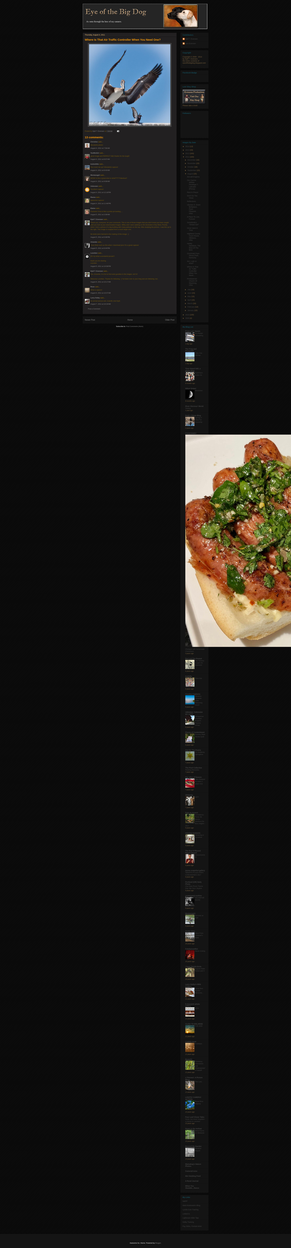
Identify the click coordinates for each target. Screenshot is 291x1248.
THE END (198, 1026)
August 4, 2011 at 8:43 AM (100, 170)
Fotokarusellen (191, 949)
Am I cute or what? (191, 262)
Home (130, 320)
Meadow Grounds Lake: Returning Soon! (198, 700)
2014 (187, 146)
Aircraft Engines (193, 177)
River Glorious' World (194, 406)
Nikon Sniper (190, 388)
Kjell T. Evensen (97, 219)
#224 (197, 1008)
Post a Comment (94, 309)
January (190, 310)
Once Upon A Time (192, 229)
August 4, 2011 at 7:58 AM (100, 148)
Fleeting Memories (192, 770)
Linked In (186, 1214)
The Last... (199, 1082)
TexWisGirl (95, 153)
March (190, 303)
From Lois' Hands (192, 331)
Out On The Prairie (193, 750)
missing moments (192, 833)
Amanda (94, 242)
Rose (93, 287)
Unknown (94, 186)
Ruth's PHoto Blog (193, 416)
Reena (93, 197)
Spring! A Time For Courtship (198, 420)
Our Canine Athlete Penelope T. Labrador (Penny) (192, 184)
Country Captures (192, 694)
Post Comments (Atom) (134, 326)
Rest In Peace (192, 192)
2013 (187, 150)
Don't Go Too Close (192, 197)
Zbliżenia (189, 795)
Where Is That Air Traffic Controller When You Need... (192, 271)
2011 (187, 157)
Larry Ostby (95, 298)
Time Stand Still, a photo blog (193, 370)
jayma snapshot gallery (195, 870)
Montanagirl (95, 175)
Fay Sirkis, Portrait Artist (192, 1226)
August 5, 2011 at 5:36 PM (100, 237)
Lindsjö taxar (190, 1042)
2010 (187, 315)
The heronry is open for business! (199, 663)
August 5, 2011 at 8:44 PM (100, 248)
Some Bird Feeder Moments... (199, 991)
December (191, 160)
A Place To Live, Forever (193, 218)
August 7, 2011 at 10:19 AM (101, 304)
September (192, 170)
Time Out (198, 678)
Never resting (200, 951)
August (190, 174)
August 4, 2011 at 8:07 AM (100, 159)
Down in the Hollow (193, 1129)
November (191, 163)
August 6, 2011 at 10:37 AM (101, 293)
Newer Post (90, 320)
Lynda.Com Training (191, 1210)
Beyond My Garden (193, 1146)
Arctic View (190, 931)
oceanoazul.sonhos (193, 896)
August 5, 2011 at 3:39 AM (100, 214)
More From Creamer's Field (199, 935)
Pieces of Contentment (195, 732)
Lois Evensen (190, 43)
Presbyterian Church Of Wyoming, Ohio (192, 282)
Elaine (93, 208)
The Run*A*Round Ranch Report (193, 852)
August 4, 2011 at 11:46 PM (101, 203)
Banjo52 (188, 1059)
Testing (188, 408)
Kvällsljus (198, 1044)
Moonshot (198, 391)
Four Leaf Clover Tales (194, 1117)
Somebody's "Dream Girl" (193, 223)
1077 (197, 797)
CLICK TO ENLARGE (194, 1024)
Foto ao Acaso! (191, 813)
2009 (187, 318)
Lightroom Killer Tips (191, 1218)
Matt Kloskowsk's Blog (191, 1205)
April (189, 300)
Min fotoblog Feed (193, 1176)
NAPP (185, 1201)
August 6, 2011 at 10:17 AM (101, 282)
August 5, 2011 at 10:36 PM (101, 266)
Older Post (170, 320)
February (191, 307)
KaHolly (188, 676)
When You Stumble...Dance (192, 1187)
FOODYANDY (190, 433)
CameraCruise (191, 1171)
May (189, 296)
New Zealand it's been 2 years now (200, 781)
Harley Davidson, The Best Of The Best (193, 247)
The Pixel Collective (193, 768)
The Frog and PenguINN (191, 350)
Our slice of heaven (193, 777)
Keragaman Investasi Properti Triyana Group (199, 720)
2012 (187, 153)
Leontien (94, 253)
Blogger (158, 1243)
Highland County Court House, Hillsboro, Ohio (193, 237)
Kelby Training (188, 1222)
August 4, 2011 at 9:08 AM (100, 181)
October (190, 167)
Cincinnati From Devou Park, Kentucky (193, 255)
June (189, 293)
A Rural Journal (192, 1181)
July (189, 290)
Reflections (191, 201)
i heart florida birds (193, 967)
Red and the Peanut (193, 659)
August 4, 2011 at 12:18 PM (101, 192)
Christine (94, 142)
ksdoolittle (95, 164)
